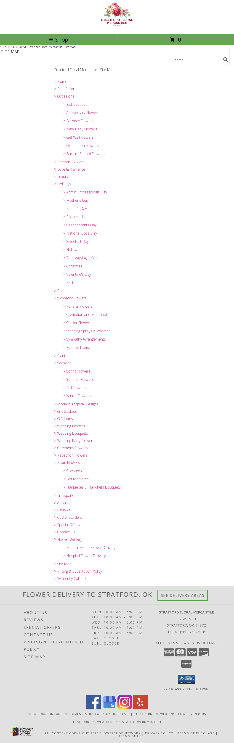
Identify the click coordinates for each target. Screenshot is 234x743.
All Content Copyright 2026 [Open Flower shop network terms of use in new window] (72, 733)
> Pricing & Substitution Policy (78, 571)
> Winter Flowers (77, 395)
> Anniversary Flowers (81, 112)
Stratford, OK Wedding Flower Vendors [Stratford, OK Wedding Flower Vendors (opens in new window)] (170, 713)
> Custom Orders (68, 517)
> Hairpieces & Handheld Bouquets (92, 487)
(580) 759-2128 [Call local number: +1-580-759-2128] (192, 631)
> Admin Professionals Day (85, 192)
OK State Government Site (139, 721)
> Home (60, 81)
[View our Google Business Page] (109, 708)
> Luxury (61, 176)
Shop (58, 39)
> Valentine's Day (77, 274)
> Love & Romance (69, 169)
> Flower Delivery (68, 539)
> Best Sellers (65, 88)
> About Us (63, 502)
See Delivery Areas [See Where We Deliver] (183, 595)
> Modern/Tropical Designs (76, 404)
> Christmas (72, 266)
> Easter (70, 282)
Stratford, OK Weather (91, 721)
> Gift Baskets (65, 411)
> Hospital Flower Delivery (84, 555)
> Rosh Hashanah (78, 216)
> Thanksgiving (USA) (80, 257)
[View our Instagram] (124, 708)
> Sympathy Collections (72, 578)
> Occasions (64, 96)
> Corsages (72, 470)
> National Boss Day (80, 233)
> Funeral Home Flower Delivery (89, 547)
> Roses (60, 290)
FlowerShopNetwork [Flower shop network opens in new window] (120, 733)
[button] (186, 679)
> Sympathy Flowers (70, 298)
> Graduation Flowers (81, 145)
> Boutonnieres (76, 478)
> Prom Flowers (67, 462)
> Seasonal (63, 362)
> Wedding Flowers (69, 425)
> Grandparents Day (79, 224)
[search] (225, 59)
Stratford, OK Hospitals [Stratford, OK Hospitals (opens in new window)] (107, 713)
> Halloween (73, 249)
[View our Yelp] (140, 708)
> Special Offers (67, 524)
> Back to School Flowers (84, 153)
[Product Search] (196, 60)
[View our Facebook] (93, 708)
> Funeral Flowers (78, 306)
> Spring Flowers (76, 371)
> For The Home (76, 347)
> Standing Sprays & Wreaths (86, 330)
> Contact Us (64, 531)
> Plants (60, 355)
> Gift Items (63, 418)
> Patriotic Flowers (69, 161)
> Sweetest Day (76, 241)
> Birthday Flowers (78, 120)
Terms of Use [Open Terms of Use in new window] (131, 736)
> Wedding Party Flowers (74, 440)
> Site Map (63, 563)
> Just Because (75, 104)
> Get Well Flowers (78, 137)
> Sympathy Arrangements (84, 339)
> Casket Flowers (77, 322)
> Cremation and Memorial (85, 314)
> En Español (64, 495)
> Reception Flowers (71, 455)
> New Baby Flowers (80, 129)
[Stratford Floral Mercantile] (117, 27)
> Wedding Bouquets (71, 433)
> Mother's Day (75, 200)
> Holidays (62, 183)
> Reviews (62, 510)
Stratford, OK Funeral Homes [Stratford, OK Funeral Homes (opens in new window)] (54, 713)
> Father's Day (75, 208)
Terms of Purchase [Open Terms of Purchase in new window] (196, 733)
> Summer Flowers (78, 379)
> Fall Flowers (74, 387)
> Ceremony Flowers (71, 447)
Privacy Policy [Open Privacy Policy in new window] (159, 733)
